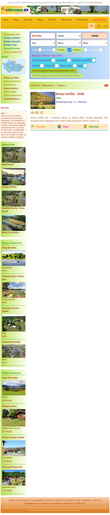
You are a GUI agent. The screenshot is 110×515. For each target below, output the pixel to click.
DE (98, 25)
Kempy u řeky (10, 44)
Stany (35, 49)
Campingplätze (37, 500)
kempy (11, 500)
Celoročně (93, 49)
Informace (66, 19)
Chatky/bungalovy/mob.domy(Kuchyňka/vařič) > (54, 70)
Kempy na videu (11, 77)
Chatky (61, 49)
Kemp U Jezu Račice (10, 232)
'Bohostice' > (49, 85)
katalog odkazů (96, 508)
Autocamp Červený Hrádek (10, 310)
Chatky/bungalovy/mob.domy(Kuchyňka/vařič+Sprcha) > (56, 75)
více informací (96, 2)
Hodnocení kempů (12, 81)
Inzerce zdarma (11, 88)
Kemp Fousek (8, 164)
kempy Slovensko (12, 48)
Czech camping (22, 500)
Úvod (5, 19)
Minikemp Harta (9, 406)
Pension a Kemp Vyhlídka (13, 437)
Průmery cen (10, 84)
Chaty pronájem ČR (13, 52)
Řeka (80, 65)
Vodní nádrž (66, 65)
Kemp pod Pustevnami (12, 467)
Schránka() (82, 19)
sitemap (96, 500)
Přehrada (49, 65)
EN (106, 25)
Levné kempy (10, 91)
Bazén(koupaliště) (42, 60)
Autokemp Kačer (9, 187)
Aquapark (61, 60)
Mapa (16, 19)
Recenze (28, 19)
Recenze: (5, 107)
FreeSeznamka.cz (12, 98)
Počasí (40, 19)
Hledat (95, 35)
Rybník (36, 65)
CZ (91, 25)
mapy (31, 510)
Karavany (47, 49)
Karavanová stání (12, 34)
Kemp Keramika (9, 247)
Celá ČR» (36, 85)
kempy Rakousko (75, 510)
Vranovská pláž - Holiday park (13, 278)
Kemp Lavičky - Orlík (70, 94)
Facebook (50, 500)
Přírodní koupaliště (82, 60)
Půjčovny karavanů (12, 95)
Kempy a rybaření (12, 37)
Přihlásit (52, 19)
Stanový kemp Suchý (11, 342)
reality (50, 508)
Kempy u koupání (12, 41)
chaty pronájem (46, 510)
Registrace (87, 500)
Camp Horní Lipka (10, 377)
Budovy (77, 49)
